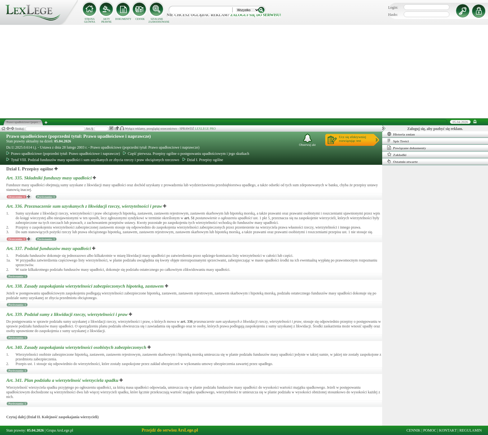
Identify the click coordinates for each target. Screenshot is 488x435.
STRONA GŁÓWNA (89, 20)
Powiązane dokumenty (406, 148)
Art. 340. (77, 347)
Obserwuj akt (307, 140)
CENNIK (140, 19)
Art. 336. (84, 206)
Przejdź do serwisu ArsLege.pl (170, 430)
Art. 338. (85, 286)
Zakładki (396, 154)
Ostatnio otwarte (402, 161)
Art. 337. (49, 248)
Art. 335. (49, 177)
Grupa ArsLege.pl (59, 430)
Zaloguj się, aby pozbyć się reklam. (435, 129)
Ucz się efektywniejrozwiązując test (352, 138)
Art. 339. (67, 314)
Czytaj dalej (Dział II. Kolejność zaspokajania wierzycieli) (52, 417)
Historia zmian (401, 134)
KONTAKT (448, 430)
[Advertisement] (244, 71)
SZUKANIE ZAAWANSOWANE (156, 20)
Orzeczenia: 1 (16, 196)
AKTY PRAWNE (106, 20)
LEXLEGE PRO (205, 128)
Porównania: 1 (46, 196)
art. (189, 218)
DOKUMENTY (123, 19)
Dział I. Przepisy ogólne (202, 160)
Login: (393, 7)
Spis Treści (398, 141)
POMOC (430, 430)
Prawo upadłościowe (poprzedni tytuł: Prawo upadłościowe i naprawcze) (78, 136)
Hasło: (393, 14)
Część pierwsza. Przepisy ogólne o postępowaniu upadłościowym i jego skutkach (186, 153)
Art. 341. (63, 380)
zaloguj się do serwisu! (255, 15)
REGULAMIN (470, 430)
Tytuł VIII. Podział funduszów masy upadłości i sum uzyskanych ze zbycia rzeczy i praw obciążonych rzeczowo (92, 160)
